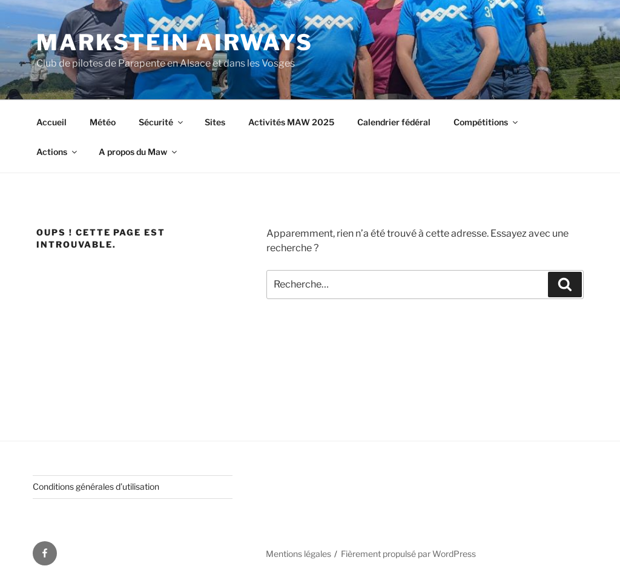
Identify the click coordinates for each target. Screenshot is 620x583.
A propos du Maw (139, 152)
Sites (215, 122)
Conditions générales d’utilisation (96, 486)
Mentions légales (298, 553)
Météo (103, 122)
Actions (57, 152)
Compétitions (486, 122)
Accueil (51, 122)
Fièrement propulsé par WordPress (408, 553)
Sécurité (162, 122)
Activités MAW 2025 (291, 122)
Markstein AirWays (174, 42)
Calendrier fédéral (393, 122)
